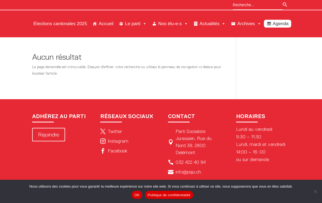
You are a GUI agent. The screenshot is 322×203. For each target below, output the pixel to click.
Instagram (114, 141)
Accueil (106, 23)
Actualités (213, 23)
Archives (249, 23)
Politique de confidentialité (169, 195)
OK (136, 195)
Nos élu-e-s (173, 23)
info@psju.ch (184, 172)
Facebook (113, 151)
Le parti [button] (136, 23)
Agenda (281, 23)
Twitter (111, 131)
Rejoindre (48, 135)
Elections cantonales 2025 (60, 23)
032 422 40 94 (187, 162)
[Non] (315, 191)
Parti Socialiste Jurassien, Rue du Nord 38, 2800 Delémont (190, 142)
